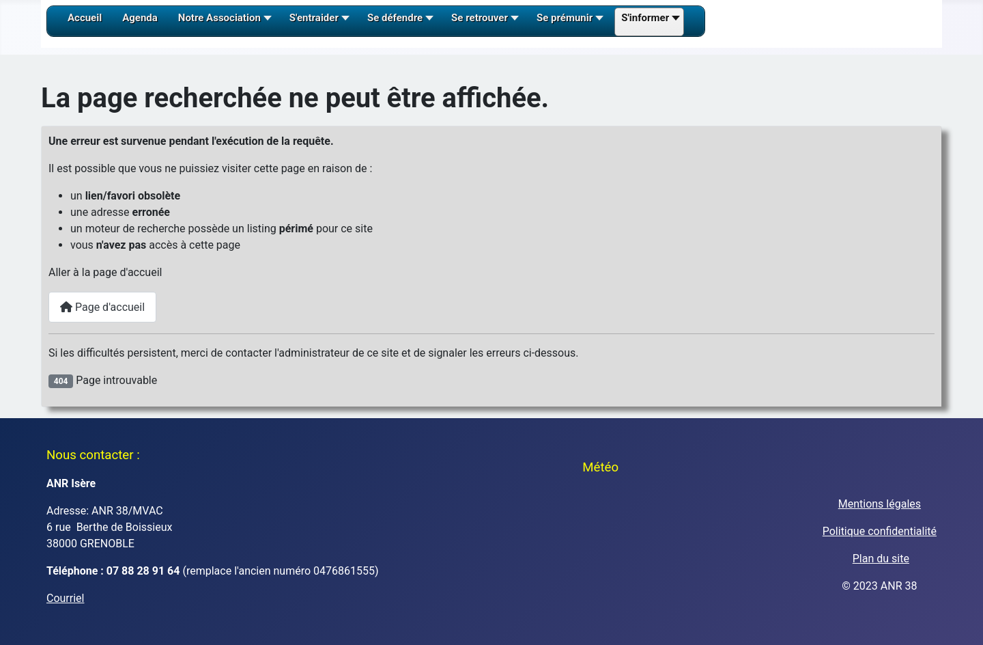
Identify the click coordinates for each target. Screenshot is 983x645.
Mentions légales (879, 503)
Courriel (65, 598)
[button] (223, 22)
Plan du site (881, 558)
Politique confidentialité (880, 531)
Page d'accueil (102, 307)
